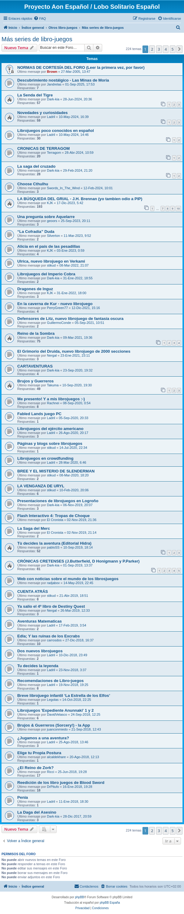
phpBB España (110, 902)
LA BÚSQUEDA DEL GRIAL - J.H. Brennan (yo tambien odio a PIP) (79, 199)
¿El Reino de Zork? (35, 767)
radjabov (53, 583)
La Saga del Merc (33, 528)
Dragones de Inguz (35, 289)
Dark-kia (53, 99)
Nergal (52, 355)
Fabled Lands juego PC (39, 414)
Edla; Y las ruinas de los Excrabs (48, 636)
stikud (51, 265)
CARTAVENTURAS (35, 366)
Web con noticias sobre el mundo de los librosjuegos (68, 578)
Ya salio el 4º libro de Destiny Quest (51, 606)
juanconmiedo (57, 729)
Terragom (54, 152)
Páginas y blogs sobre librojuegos (49, 443)
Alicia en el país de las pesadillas (48, 246)
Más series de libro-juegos (37, 39)
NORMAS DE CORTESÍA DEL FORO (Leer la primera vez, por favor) (81, 67)
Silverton (53, 235)
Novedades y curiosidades (42, 112)
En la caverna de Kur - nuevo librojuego (54, 303)
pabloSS (53, 547)
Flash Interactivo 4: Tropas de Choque (53, 515)
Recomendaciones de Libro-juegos (50, 680)
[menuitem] (40, 18)
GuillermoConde (59, 322)
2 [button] (152, 49)
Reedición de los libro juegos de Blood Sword (60, 782)
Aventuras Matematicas (39, 621)
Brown (52, 71)
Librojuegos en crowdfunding (45, 458)
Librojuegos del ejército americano (50, 428)
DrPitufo (53, 786)
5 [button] (173, 49)
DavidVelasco (57, 714)
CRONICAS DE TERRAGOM (43, 148)
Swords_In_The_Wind (63, 188)
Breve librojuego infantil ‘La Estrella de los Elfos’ (63, 695)
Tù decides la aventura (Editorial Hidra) (54, 543)
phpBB (79, 897)
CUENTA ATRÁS (32, 591)
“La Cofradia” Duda (35, 231)
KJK (50, 203)
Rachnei (53, 403)
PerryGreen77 (57, 308)
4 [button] (166, 49)
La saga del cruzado (36, 166)
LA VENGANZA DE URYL (40, 486)
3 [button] (159, 49)
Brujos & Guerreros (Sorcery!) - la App (53, 725)
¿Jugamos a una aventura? (43, 738)
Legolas (53, 699)
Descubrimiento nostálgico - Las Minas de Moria (63, 80)
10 (178, 208)
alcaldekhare (56, 757)
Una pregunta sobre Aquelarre (46, 216)
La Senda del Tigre (35, 95)
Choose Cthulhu (32, 184)
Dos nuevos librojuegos (39, 651)
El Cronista (55, 520)
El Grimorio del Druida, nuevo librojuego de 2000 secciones (73, 351)
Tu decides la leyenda (37, 666)
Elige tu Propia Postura (39, 753)
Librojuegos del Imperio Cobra (46, 274)
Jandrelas (54, 84)
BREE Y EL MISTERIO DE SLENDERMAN (56, 471)
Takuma (53, 385)
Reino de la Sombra (36, 333)
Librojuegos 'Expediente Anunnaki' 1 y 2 (55, 710)
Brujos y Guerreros (35, 381)
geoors (52, 221)
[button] (179, 49)
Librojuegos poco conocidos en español (55, 130)
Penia (22, 797)
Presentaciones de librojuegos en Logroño (57, 501)
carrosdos (54, 640)
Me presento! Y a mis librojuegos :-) (51, 399)
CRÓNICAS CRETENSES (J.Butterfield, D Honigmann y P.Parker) (78, 561)
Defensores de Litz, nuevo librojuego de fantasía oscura (70, 318)
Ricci (50, 772)
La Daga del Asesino (36, 812)
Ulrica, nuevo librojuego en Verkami (51, 261)
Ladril (51, 117)
